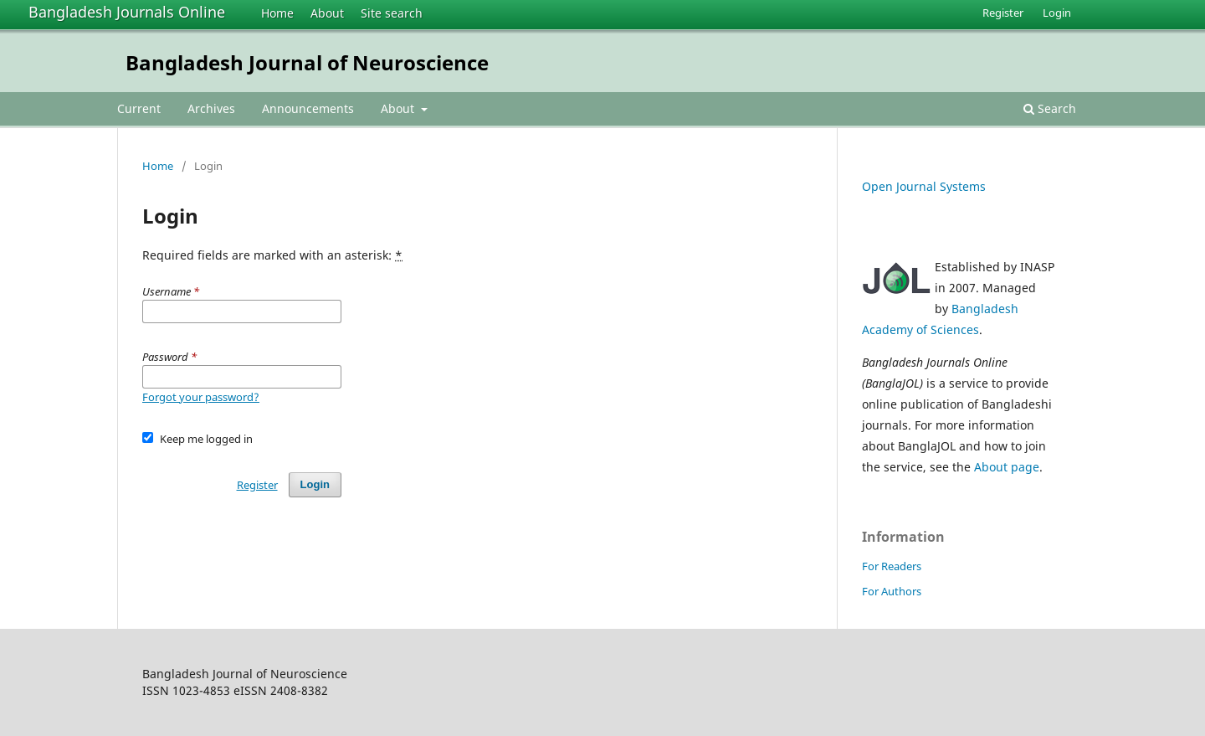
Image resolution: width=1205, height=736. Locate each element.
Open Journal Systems (924, 186)
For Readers (891, 566)
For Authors (891, 591)
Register (1002, 12)
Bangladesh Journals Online (126, 12)
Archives (211, 108)
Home (277, 13)
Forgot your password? (200, 396)
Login (1057, 12)
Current (139, 108)
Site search (392, 13)
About (327, 13)
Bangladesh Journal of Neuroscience (307, 62)
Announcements (308, 108)
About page (1006, 467)
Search (1049, 108)
